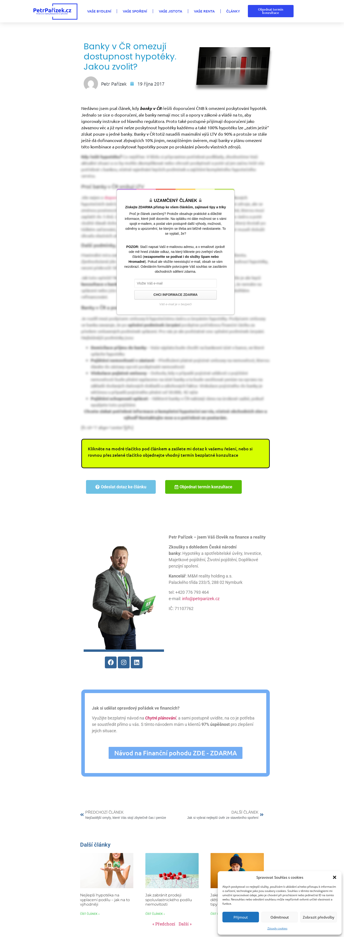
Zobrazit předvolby (318, 917)
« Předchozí (163, 924)
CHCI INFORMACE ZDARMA (175, 295)
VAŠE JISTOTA (170, 11)
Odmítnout (279, 917)
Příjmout (240, 917)
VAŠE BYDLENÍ (99, 11)
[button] (334, 877)
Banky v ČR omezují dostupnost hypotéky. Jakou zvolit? (130, 56)
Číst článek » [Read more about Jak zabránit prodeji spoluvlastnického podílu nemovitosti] (155, 914)
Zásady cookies (277, 928)
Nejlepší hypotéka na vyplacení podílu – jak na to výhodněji (105, 899)
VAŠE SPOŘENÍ (135, 11)
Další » (185, 924)
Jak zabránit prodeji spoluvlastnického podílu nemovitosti (168, 899)
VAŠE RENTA (204, 11)
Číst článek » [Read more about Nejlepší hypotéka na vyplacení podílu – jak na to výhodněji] (90, 914)
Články (233, 11)
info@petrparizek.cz (200, 598)
